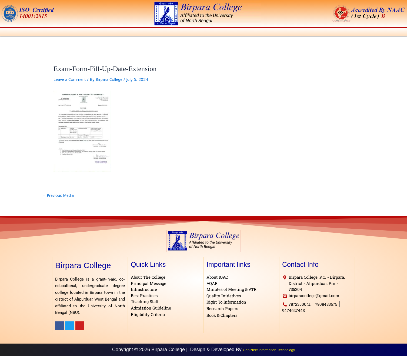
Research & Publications (319, 32)
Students (209, 32)
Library (253, 32)
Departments (122, 32)
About (26, 32)
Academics (90, 32)
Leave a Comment (71, 81)
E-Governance (368, 32)
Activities (182, 32)
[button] (26, 33)
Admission (154, 32)
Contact (397, 32)
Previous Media (59, 197)
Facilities (277, 32)
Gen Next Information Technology (269, 349)
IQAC (232, 32)
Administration (55, 32)
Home (8, 32)
